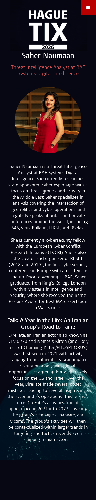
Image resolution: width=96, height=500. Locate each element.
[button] (88, 7)
